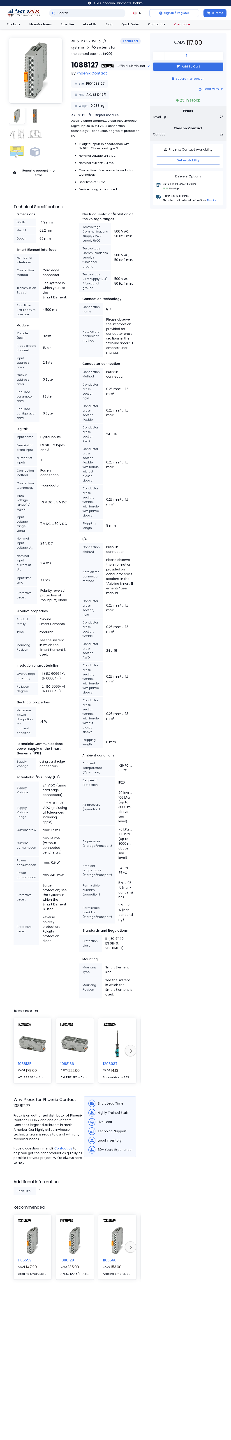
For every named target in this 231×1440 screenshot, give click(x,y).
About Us (90, 24)
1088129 (67, 1260)
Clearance (182, 24)
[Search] (54, 13)
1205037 (110, 1063)
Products (13, 24)
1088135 (25, 1063)
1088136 (67, 1063)
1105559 (25, 1260)
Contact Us (156, 24)
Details (211, 200)
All (73, 41)
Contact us (63, 1148)
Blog (109, 24)
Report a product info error (34, 172)
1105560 (109, 1260)
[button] (35, 70)
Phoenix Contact (91, 73)
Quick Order (130, 24)
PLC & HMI (88, 41)
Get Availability (188, 160)
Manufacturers (40, 24)
